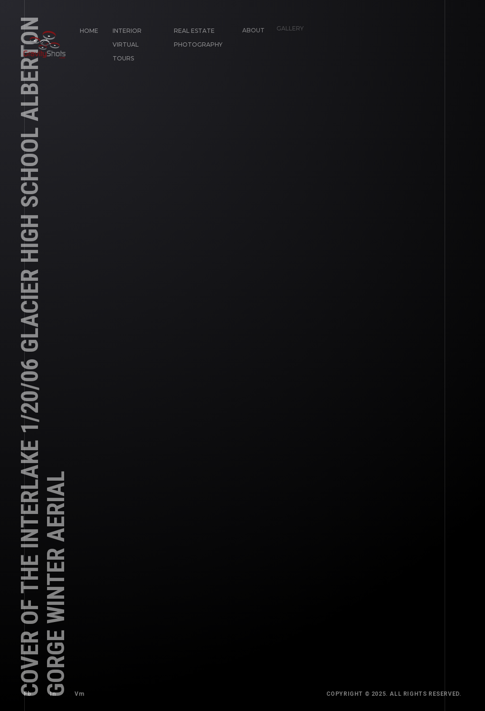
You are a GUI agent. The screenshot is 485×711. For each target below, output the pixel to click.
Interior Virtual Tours (126, 44)
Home (89, 30)
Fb (27, 694)
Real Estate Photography (195, 35)
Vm (77, 691)
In (53, 693)
